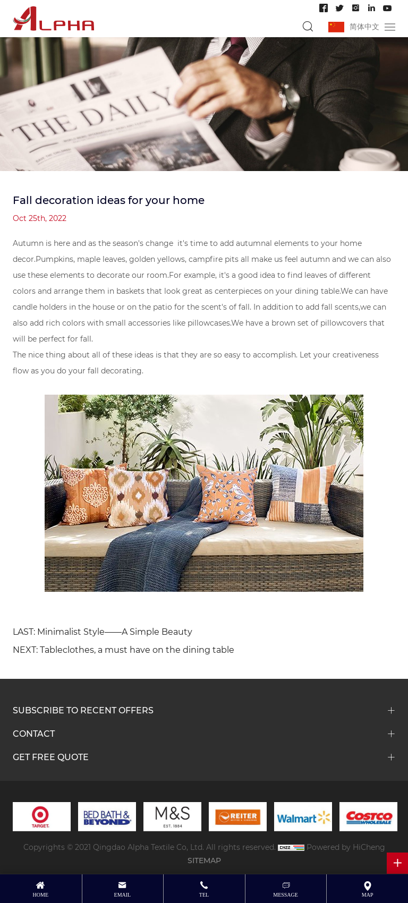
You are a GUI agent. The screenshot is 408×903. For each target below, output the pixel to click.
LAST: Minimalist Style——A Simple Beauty (102, 631)
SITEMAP (204, 860)
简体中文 (364, 26)
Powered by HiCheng (346, 847)
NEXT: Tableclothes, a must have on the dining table (123, 649)
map (367, 895)
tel (204, 895)
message (285, 895)
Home (40, 895)
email (122, 895)
